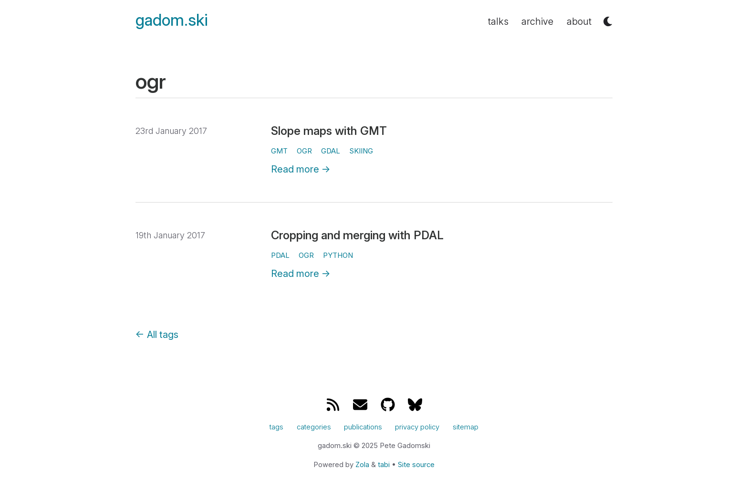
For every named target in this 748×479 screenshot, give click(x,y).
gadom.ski (171, 20)
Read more (301, 169)
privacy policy (417, 427)
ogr (304, 150)
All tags (156, 334)
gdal (330, 150)
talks (498, 21)
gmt (279, 150)
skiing (361, 150)
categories (314, 427)
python (338, 255)
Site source (416, 464)
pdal (280, 255)
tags (276, 427)
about (579, 21)
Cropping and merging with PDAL (357, 235)
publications (363, 427)
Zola (362, 464)
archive (537, 21)
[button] (608, 21)
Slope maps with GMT (329, 131)
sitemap (465, 427)
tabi (384, 464)
